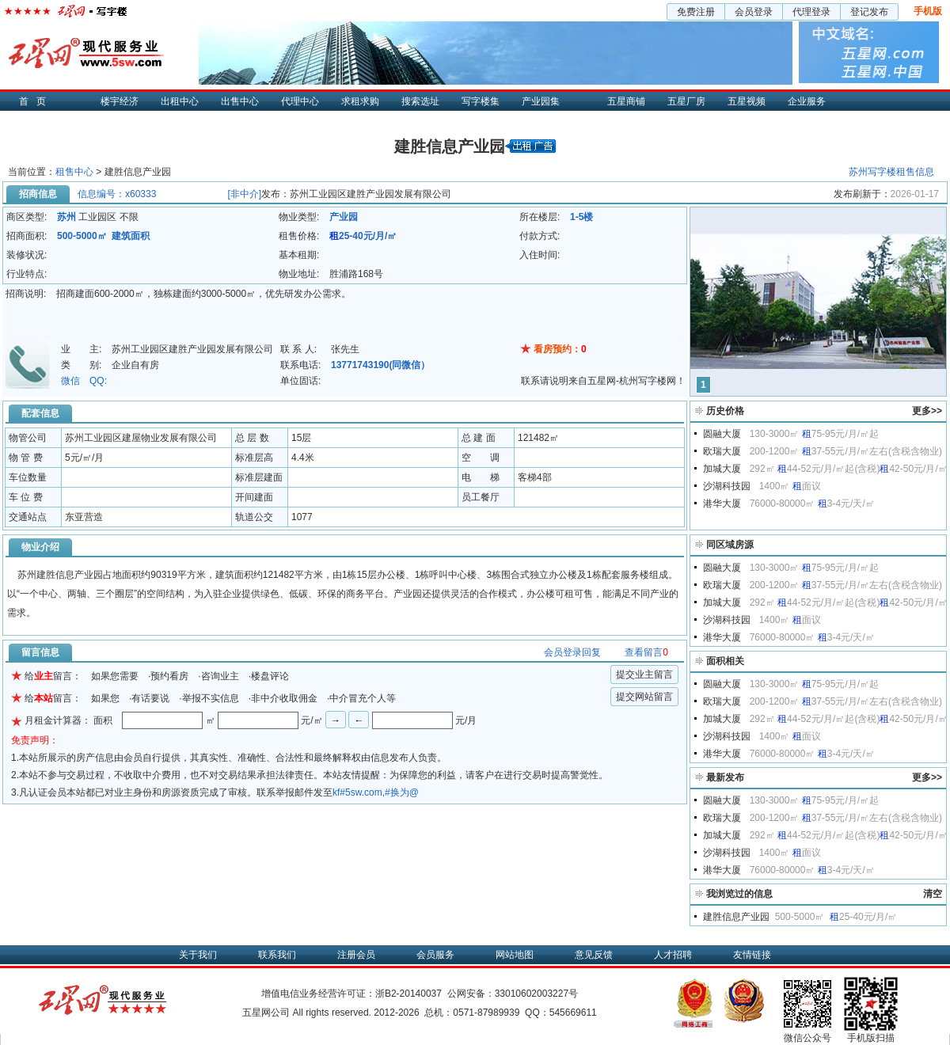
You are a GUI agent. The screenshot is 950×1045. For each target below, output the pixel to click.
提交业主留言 (644, 674)
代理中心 (300, 101)
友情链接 (752, 954)
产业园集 (541, 101)
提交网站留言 (644, 696)
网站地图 (515, 954)
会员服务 (435, 954)
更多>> (927, 410)
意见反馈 (594, 954)
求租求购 (360, 101)
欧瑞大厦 (722, 451)
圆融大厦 (722, 433)
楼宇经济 (120, 101)
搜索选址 (420, 101)
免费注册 (696, 11)
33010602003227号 (536, 993)
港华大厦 (722, 503)
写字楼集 (481, 101)
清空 (932, 893)
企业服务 (807, 101)
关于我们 (198, 954)
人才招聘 (673, 954)
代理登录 (811, 11)
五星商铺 (626, 101)
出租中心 (180, 101)
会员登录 (754, 11)
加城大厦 (722, 468)
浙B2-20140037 (408, 993)
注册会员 (356, 954)
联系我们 (277, 954)
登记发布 (869, 11)
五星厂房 (686, 101)
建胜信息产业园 (736, 916)
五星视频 (747, 101)
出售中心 (240, 101)
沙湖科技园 (726, 486)
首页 (36, 101)
